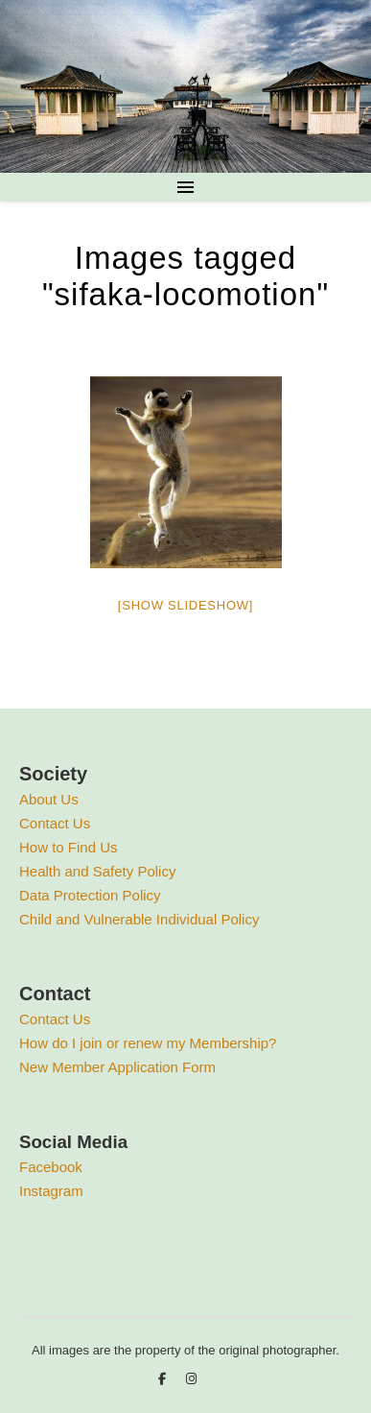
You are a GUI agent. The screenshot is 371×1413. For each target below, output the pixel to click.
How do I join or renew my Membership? (147, 1043)
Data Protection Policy (90, 895)
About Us (49, 799)
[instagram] (191, 1379)
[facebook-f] (164, 1379)
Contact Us (54, 823)
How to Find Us (68, 847)
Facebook (50, 1167)
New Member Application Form (117, 1067)
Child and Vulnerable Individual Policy (139, 919)
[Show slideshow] (185, 605)
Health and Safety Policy (97, 871)
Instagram (51, 1191)
